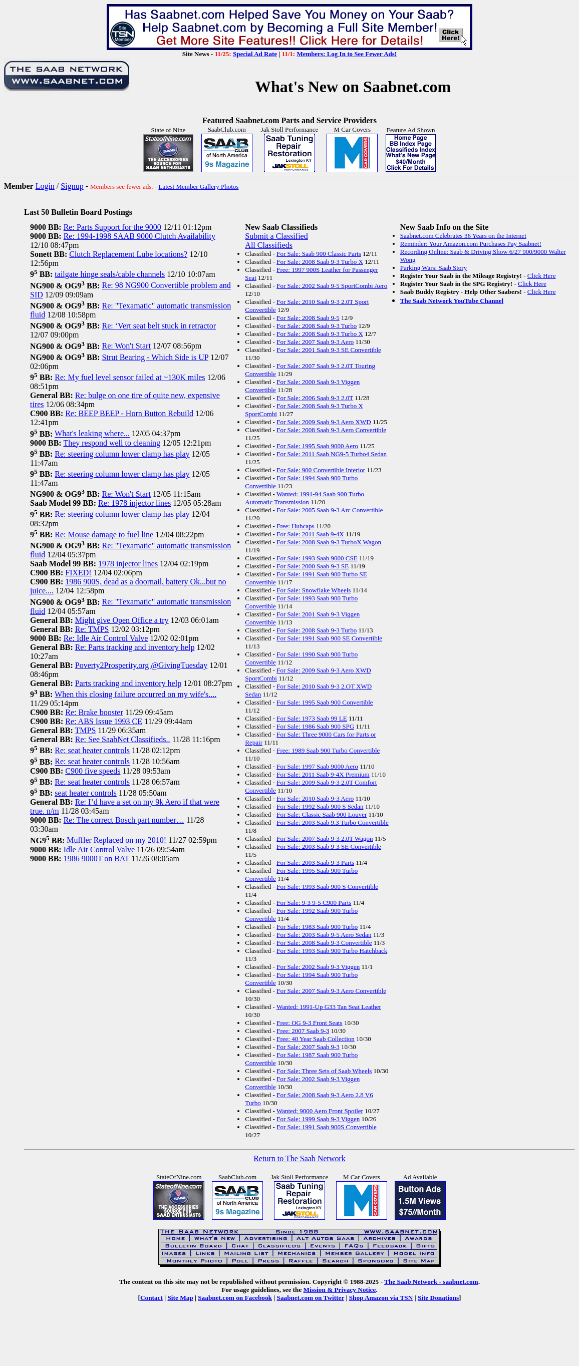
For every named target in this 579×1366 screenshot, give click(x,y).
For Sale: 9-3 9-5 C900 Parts (313, 902)
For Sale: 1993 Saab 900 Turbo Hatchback (331, 950)
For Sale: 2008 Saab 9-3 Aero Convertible (331, 430)
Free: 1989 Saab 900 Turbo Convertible (328, 750)
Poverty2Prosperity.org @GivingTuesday (141, 665)
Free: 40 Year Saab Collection (315, 1039)
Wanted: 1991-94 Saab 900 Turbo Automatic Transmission (304, 498)
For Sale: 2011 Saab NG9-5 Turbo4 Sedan (331, 454)
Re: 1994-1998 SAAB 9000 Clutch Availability (139, 236)
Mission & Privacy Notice (340, 1289)
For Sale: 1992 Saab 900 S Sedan (319, 806)
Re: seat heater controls (92, 750)
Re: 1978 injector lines (134, 503)
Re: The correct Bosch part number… (124, 820)
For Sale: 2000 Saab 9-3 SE (312, 566)
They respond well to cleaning (111, 443)
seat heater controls (86, 793)
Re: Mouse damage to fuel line (104, 534)
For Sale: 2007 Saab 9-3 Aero (315, 342)
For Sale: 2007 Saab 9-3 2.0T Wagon (324, 838)
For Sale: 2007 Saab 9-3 (308, 1047)
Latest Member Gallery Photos (198, 186)
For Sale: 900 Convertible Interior (320, 470)
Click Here (541, 275)
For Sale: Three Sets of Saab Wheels (324, 1071)
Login (45, 186)
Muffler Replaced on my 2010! (116, 840)
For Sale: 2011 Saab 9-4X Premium (322, 774)
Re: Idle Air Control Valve (106, 638)
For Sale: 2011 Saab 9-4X (310, 534)
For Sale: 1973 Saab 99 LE (311, 718)
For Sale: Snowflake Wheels (313, 590)
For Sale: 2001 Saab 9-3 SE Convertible (328, 350)
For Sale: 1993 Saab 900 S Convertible (327, 886)
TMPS (85, 730)
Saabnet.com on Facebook (235, 1297)
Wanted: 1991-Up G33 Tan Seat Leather (328, 1006)
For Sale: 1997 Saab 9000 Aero (317, 766)
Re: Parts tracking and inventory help (135, 647)
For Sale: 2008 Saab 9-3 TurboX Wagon (328, 542)
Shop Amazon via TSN (381, 1297)
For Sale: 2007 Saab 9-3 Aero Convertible (331, 990)
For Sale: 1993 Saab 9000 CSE (316, 558)
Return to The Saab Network (299, 1158)
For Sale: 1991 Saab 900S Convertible (326, 1127)
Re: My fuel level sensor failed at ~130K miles (130, 377)
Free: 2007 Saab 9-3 (302, 1031)
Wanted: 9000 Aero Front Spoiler (319, 1111)
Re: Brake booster (94, 712)
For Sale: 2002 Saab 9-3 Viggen (318, 966)
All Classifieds (269, 245)
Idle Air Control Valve (99, 849)
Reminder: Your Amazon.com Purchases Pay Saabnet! (470, 243)
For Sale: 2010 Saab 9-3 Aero (315, 798)
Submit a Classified (276, 236)
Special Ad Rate (255, 54)
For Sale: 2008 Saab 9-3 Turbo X (319, 261)
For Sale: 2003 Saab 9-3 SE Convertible (328, 846)
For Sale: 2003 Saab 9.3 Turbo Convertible (332, 822)
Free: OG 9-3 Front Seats (309, 1023)
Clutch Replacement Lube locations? (128, 254)
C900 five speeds (92, 771)
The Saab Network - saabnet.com (431, 1281)
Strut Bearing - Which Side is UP (155, 357)
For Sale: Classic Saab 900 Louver (321, 814)
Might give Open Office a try (122, 620)
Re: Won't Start (126, 346)
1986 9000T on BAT (96, 858)
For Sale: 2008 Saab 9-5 (308, 317)
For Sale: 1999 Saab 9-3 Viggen (318, 1119)
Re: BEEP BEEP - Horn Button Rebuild (129, 413)
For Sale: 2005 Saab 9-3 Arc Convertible (329, 510)
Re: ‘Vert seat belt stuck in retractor (159, 325)
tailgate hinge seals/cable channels (110, 274)
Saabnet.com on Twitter (311, 1297)
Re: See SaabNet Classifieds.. (122, 739)
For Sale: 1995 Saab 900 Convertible (324, 702)
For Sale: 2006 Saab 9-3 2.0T (314, 398)
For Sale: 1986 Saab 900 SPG (315, 726)
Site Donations (438, 1297)
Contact (151, 1297)
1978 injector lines (128, 563)
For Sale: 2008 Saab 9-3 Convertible (324, 942)
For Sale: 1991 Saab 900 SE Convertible (329, 638)
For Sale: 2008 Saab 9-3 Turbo (316, 325)
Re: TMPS (92, 629)
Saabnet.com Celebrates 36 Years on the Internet (463, 235)
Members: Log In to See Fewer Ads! (347, 54)
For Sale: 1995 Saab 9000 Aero (317, 446)
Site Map (180, 1297)
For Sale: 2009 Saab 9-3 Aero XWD (323, 422)
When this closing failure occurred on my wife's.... (135, 694)
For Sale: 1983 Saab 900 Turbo (317, 926)
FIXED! (78, 572)
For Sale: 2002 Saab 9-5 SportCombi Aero (331, 285)
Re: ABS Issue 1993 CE (103, 721)
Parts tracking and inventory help (128, 683)
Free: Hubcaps (295, 526)
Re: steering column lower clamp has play (122, 454)
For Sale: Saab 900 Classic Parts (318, 253)
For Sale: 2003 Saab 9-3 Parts (315, 862)
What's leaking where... (92, 434)
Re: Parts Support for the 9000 (112, 227)
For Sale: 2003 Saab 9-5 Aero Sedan (323, 934)
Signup (72, 186)
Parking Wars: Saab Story (433, 267)
